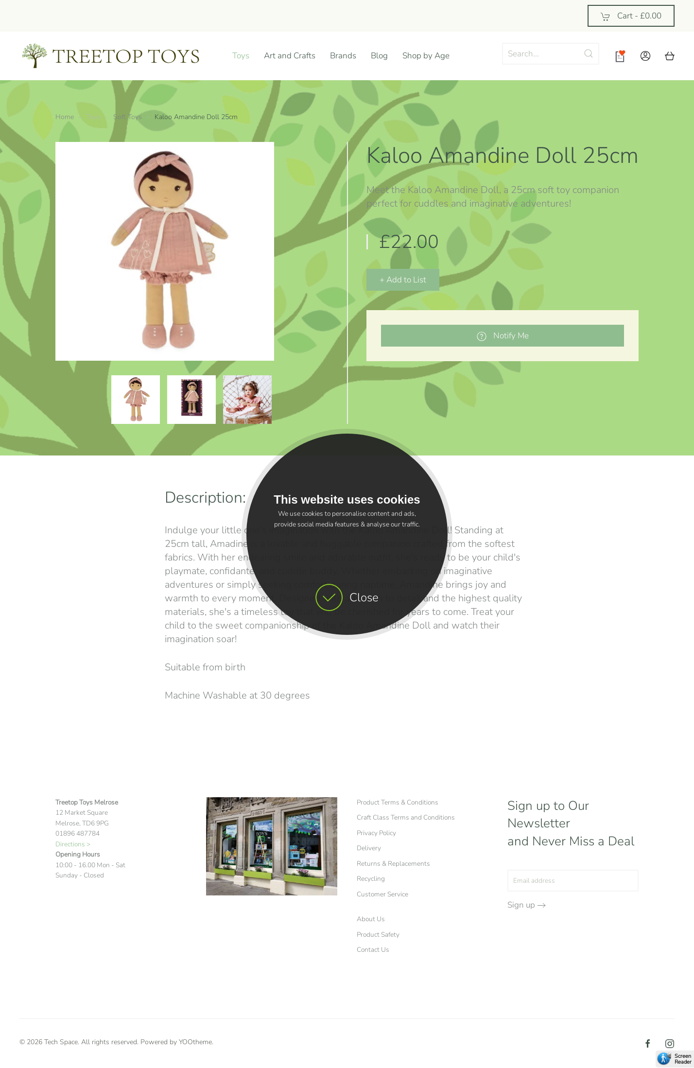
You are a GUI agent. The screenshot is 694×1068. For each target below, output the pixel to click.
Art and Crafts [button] (289, 55)
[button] (645, 56)
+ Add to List (403, 279)
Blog (379, 55)
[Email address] (573, 881)
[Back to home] (118, 56)
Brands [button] (343, 55)
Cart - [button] (631, 15)
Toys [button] (240, 55)
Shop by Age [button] (426, 55)
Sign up (521, 904)
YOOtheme (195, 1042)
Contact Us (373, 949)
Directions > (72, 844)
